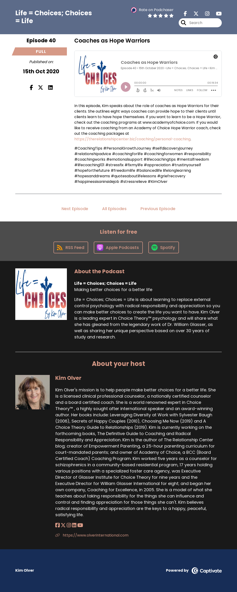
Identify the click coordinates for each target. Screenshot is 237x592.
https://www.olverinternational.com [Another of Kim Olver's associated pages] (91, 535)
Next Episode (75, 209)
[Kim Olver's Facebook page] (57, 525)
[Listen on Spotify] (163, 247)
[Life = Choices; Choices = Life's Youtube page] (216, 13)
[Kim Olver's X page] (63, 525)
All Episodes (114, 209)
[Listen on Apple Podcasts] (118, 248)
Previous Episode (157, 209)
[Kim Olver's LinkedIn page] (74, 525)
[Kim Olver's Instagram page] (69, 525)
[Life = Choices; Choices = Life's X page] (193, 13)
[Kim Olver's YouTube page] (80, 525)
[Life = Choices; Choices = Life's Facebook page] (185, 13)
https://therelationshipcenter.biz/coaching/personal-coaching (132, 139)
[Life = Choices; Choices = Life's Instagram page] (204, 13)
